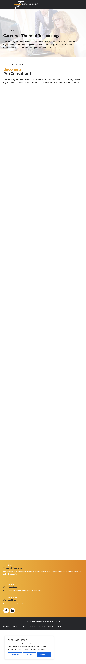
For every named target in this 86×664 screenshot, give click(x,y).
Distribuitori (31, 660)
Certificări (51, 660)
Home (12, 31)
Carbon (15, 660)
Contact (59, 660)
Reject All (29, 655)
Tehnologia (41, 660)
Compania (6, 660)
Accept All (43, 655)
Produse (22, 660)
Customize (15, 655)
